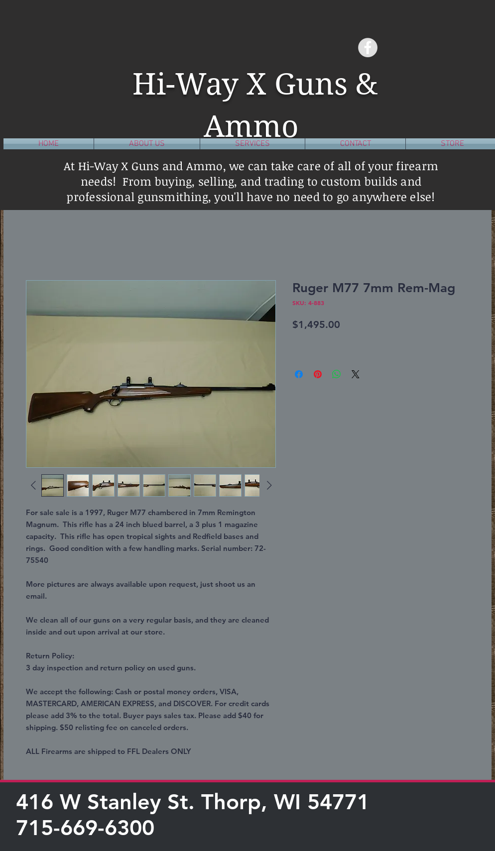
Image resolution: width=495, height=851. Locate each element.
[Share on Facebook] (299, 374)
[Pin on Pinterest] (318, 374)
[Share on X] (356, 374)
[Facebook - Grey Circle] (367, 47)
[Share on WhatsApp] (337, 374)
